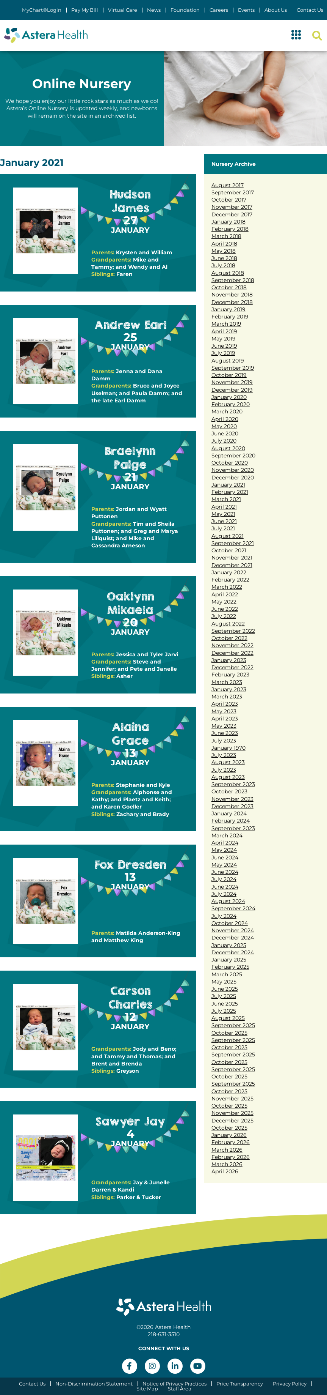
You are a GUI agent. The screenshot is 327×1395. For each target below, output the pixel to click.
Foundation (185, 10)
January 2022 (228, 572)
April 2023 (224, 703)
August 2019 (227, 360)
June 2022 (224, 608)
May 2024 (224, 849)
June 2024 (224, 857)
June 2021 (224, 521)
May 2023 (223, 711)
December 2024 (232, 937)
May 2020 (224, 426)
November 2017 (231, 206)
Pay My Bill (84, 10)
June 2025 (224, 988)
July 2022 (223, 616)
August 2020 (228, 448)
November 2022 (232, 645)
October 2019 (229, 375)
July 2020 (223, 440)
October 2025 (229, 1032)
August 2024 (228, 901)
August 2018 (227, 273)
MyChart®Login (41, 10)
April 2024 (224, 842)
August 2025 (228, 1018)
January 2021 (228, 484)
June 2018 (224, 258)
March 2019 (226, 323)
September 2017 (232, 192)
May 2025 (223, 981)
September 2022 (233, 630)
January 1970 (228, 747)
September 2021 (232, 543)
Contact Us (310, 10)
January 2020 (229, 397)
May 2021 (223, 514)
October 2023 (229, 791)
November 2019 (232, 382)
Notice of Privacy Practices (174, 1383)
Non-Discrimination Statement (94, 1383)
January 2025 (228, 945)
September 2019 (232, 367)
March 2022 (226, 586)
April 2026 (224, 1171)
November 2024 (232, 930)
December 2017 (231, 214)
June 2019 (224, 345)
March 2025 (226, 974)
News (154, 10)
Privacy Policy (290, 1383)
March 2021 (226, 499)
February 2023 (230, 674)
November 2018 (232, 294)
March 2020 (227, 411)
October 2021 (228, 550)
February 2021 (229, 492)
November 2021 (231, 557)
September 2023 (233, 784)
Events (246, 10)
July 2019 (223, 353)
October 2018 (229, 287)
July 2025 (223, 996)
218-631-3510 (164, 1334)
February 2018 (230, 228)
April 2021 (224, 506)
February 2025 (230, 966)
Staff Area (179, 1388)
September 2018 (232, 280)
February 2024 (230, 820)
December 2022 (232, 652)
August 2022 (228, 623)
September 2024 (233, 908)
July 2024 (223, 879)
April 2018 (224, 243)
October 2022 (229, 638)
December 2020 (232, 477)
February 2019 (230, 316)
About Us (275, 10)
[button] (296, 36)
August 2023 (228, 762)
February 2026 (230, 1142)
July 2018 (223, 265)
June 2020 (224, 433)
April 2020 (224, 419)
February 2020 (230, 404)
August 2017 (227, 185)
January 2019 (228, 309)
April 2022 (224, 594)
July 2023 (223, 740)
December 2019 (232, 389)
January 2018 (228, 221)
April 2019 (224, 331)
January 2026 (229, 1135)
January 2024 (229, 813)
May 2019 (223, 338)
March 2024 (227, 835)
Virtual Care (122, 10)
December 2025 (232, 1120)
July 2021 (223, 528)
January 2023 (228, 660)
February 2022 (230, 579)
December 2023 (232, 806)
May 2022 (223, 601)
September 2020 (233, 455)
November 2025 (232, 1098)
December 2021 (231, 565)
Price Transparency (239, 1383)
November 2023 (232, 799)
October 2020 (229, 462)
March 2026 (227, 1149)
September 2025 (233, 1025)
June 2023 (224, 733)
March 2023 (226, 682)
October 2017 (228, 199)
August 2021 (227, 536)
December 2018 (232, 302)
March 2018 (226, 236)
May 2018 (223, 250)
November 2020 (232, 470)
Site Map (147, 1388)
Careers (219, 10)
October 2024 (229, 923)
